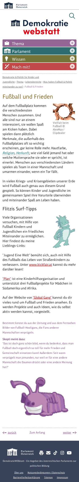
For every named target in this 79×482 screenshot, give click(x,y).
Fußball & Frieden (34, 86)
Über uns (18, 472)
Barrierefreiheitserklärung (26, 477)
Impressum (62, 477)
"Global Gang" (42, 297)
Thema (18, 43)
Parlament (21, 51)
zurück (12, 432)
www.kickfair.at (40, 265)
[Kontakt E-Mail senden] (48, 452)
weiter (67, 432)
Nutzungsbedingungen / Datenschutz (46, 472)
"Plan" (7, 279)
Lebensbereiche (33, 82)
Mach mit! (21, 67)
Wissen (18, 59)
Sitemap (48, 477)
